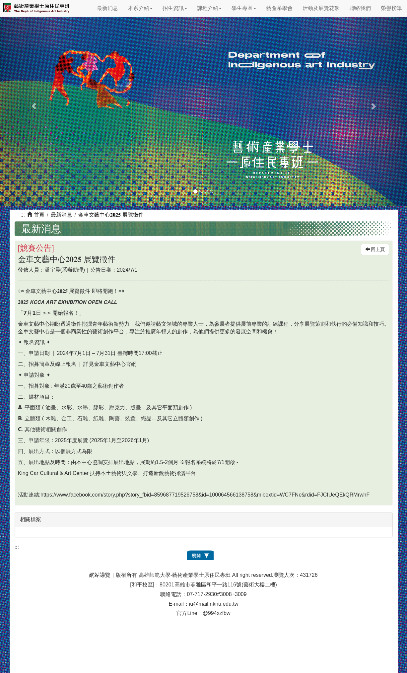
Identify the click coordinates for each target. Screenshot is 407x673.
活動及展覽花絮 (321, 8)
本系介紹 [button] (140, 8)
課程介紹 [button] (209, 8)
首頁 (39, 215)
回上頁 (375, 249)
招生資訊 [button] (175, 8)
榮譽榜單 (391, 8)
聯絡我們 (360, 8)
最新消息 (107, 8)
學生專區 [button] (244, 8)
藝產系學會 (279, 8)
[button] (30, 103)
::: (23, 215)
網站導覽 (99, 575)
